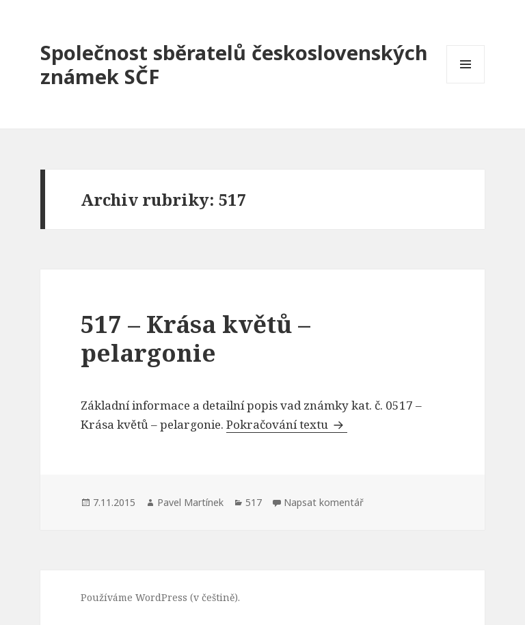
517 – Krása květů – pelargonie (195, 338)
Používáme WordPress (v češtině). (160, 597)
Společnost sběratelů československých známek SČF (234, 64)
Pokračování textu (286, 424)
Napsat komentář (324, 502)
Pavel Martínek (190, 502)
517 (253, 502)
